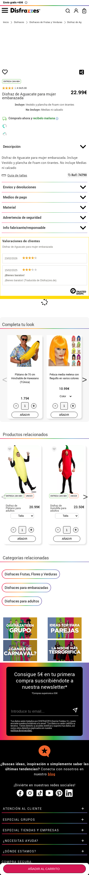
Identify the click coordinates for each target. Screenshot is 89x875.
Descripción (44, 168)
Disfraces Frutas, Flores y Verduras (31, 596)
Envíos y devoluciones (44, 209)
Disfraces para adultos (22, 623)
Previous (3, 400)
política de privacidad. (21, 752)
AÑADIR (25, 436)
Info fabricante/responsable (44, 249)
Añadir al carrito (44, 869)
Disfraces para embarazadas (26, 609)
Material (44, 229)
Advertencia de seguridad (44, 239)
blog (51, 796)
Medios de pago (44, 219)
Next (83, 400)
